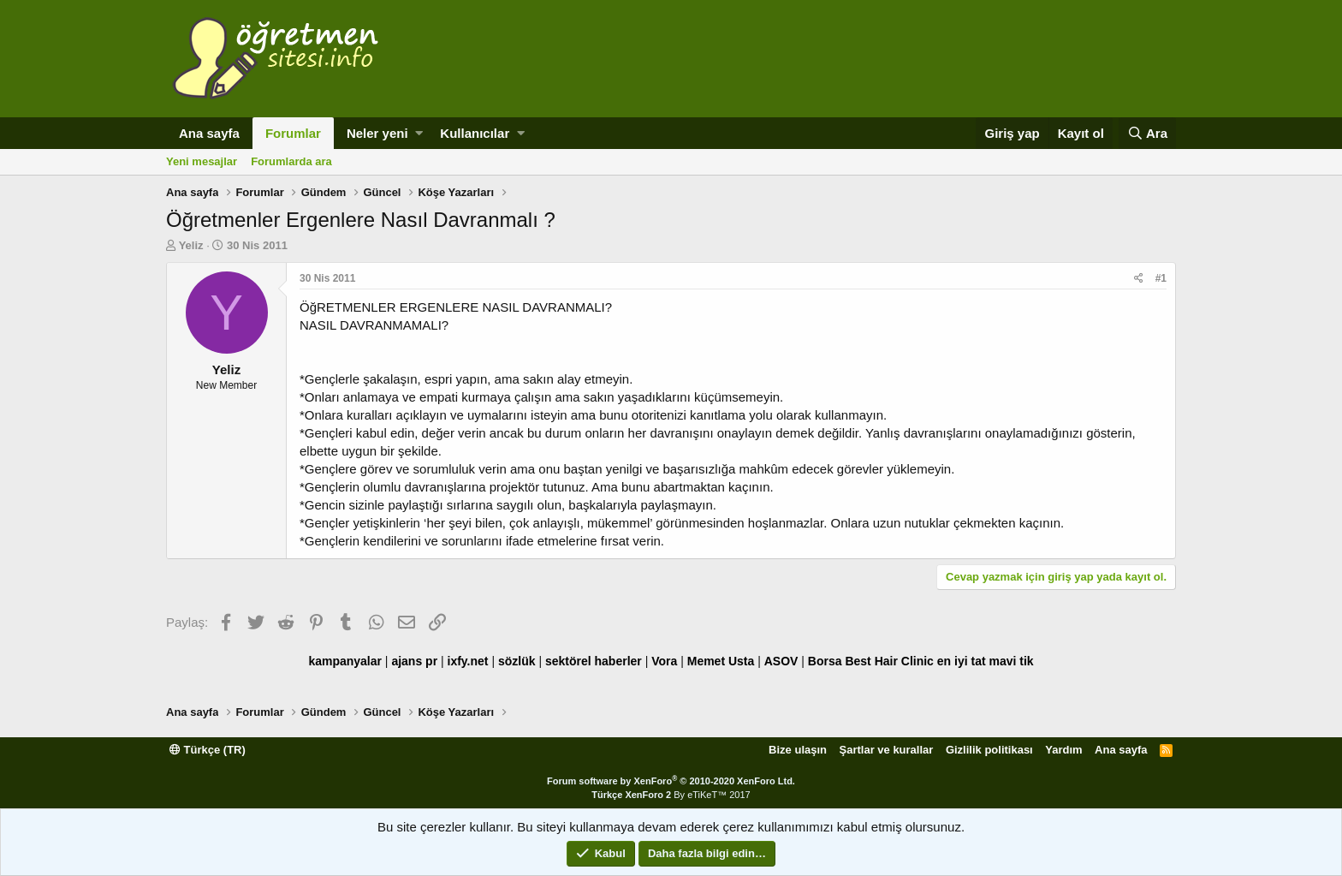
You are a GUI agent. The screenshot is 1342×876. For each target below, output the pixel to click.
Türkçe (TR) (207, 749)
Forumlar (293, 133)
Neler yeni (377, 133)
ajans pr (414, 661)
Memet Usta (721, 661)
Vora (664, 661)
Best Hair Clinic (889, 661)
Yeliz (191, 245)
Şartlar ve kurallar (887, 749)
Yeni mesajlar (201, 161)
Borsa (825, 661)
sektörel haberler (593, 661)
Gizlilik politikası (989, 749)
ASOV (781, 661)
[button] (419, 133)
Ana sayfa (209, 133)
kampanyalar (345, 661)
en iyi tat (961, 661)
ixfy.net (468, 661)
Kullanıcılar (474, 133)
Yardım (1063, 749)
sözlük (517, 661)
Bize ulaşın (798, 749)
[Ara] (1147, 133)
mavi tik (1011, 661)
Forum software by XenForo (671, 781)
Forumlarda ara (291, 161)
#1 (1161, 278)
